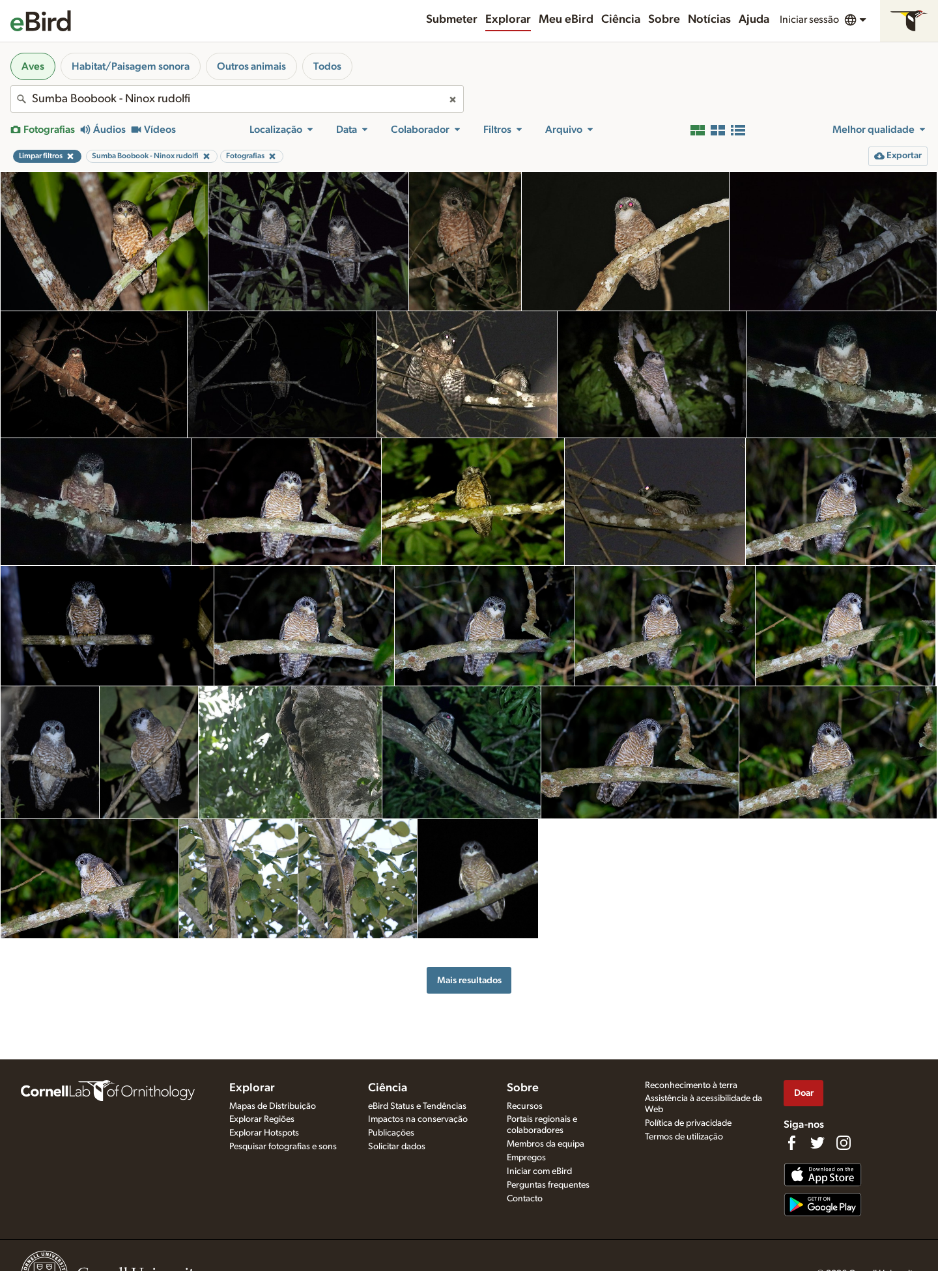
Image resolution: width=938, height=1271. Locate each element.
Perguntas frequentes (548, 1185)
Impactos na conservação (418, 1119)
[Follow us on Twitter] (817, 1143)
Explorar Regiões (261, 1119)
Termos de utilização (684, 1136)
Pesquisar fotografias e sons (283, 1146)
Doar (804, 1093)
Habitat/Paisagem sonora (131, 66)
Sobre (664, 19)
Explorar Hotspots (264, 1133)
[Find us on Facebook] (791, 1143)
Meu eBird (566, 19)
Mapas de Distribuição (272, 1106)
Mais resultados (469, 980)
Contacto (525, 1198)
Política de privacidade (688, 1123)
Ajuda (754, 19)
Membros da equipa (545, 1144)
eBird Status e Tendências (417, 1106)
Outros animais (251, 66)
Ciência (620, 19)
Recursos (525, 1106)
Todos (327, 66)
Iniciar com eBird (539, 1171)
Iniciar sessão (809, 19)
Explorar (508, 19)
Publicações (391, 1133)
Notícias (709, 19)
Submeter (451, 19)
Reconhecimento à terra (691, 1085)
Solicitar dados (396, 1146)
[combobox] (237, 99)
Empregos (526, 1157)
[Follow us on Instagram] (843, 1143)
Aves (32, 66)
